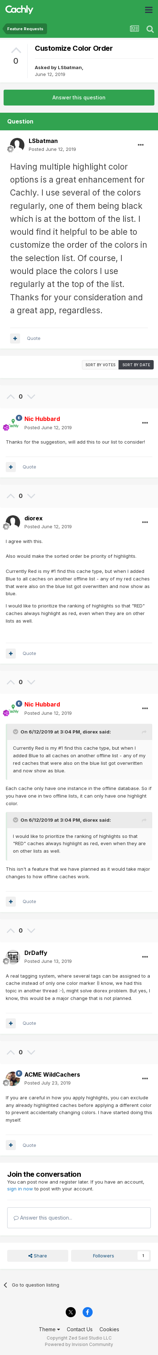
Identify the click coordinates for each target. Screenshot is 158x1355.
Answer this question (79, 97)
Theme (49, 1329)
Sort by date (136, 365)
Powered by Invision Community (79, 1344)
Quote (34, 338)
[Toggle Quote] (16, 732)
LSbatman (70, 67)
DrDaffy (35, 952)
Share (37, 1255)
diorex (33, 518)
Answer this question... (43, 1218)
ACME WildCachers (52, 1074)
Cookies (109, 1329)
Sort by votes (100, 365)
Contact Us (80, 1329)
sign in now (20, 1189)
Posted (52, 149)
